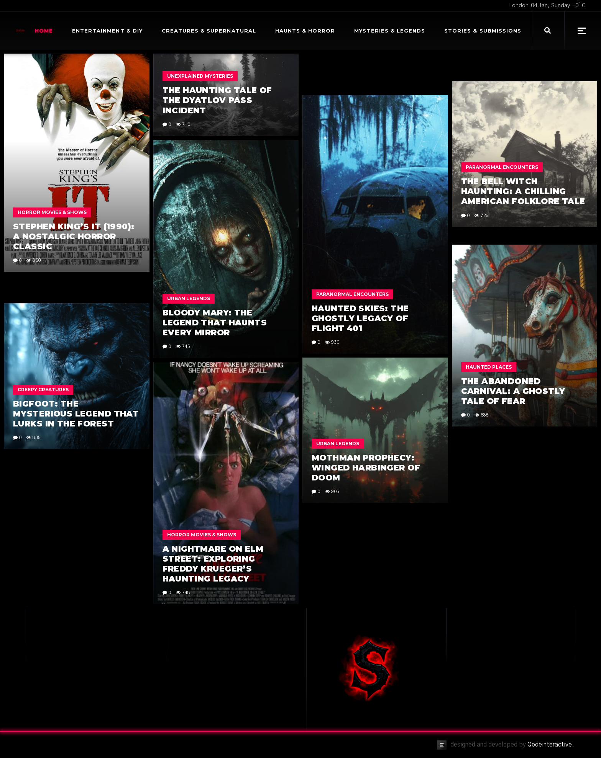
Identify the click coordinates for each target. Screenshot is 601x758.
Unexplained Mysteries (200, 76)
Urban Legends (188, 298)
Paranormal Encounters (502, 167)
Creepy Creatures (43, 389)
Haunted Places (489, 367)
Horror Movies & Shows (52, 212)
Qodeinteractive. (550, 745)
